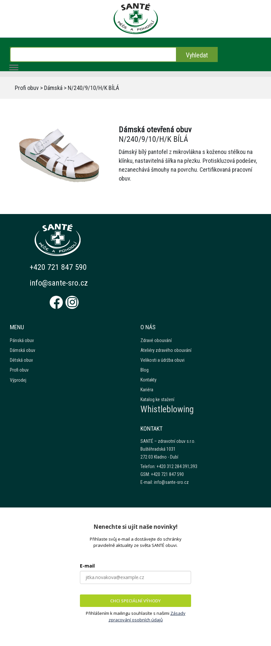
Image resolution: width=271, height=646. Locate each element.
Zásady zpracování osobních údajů (147, 616)
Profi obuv (27, 87)
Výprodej (18, 380)
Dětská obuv (21, 360)
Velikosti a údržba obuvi (162, 360)
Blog (144, 370)
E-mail (87, 566)
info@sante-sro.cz (59, 283)
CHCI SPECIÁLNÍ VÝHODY (135, 601)
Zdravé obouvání (156, 340)
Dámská (53, 87)
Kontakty (148, 379)
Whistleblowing (167, 409)
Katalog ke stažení (157, 399)
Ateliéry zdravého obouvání (165, 350)
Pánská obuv (22, 340)
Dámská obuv (22, 350)
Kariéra (146, 389)
